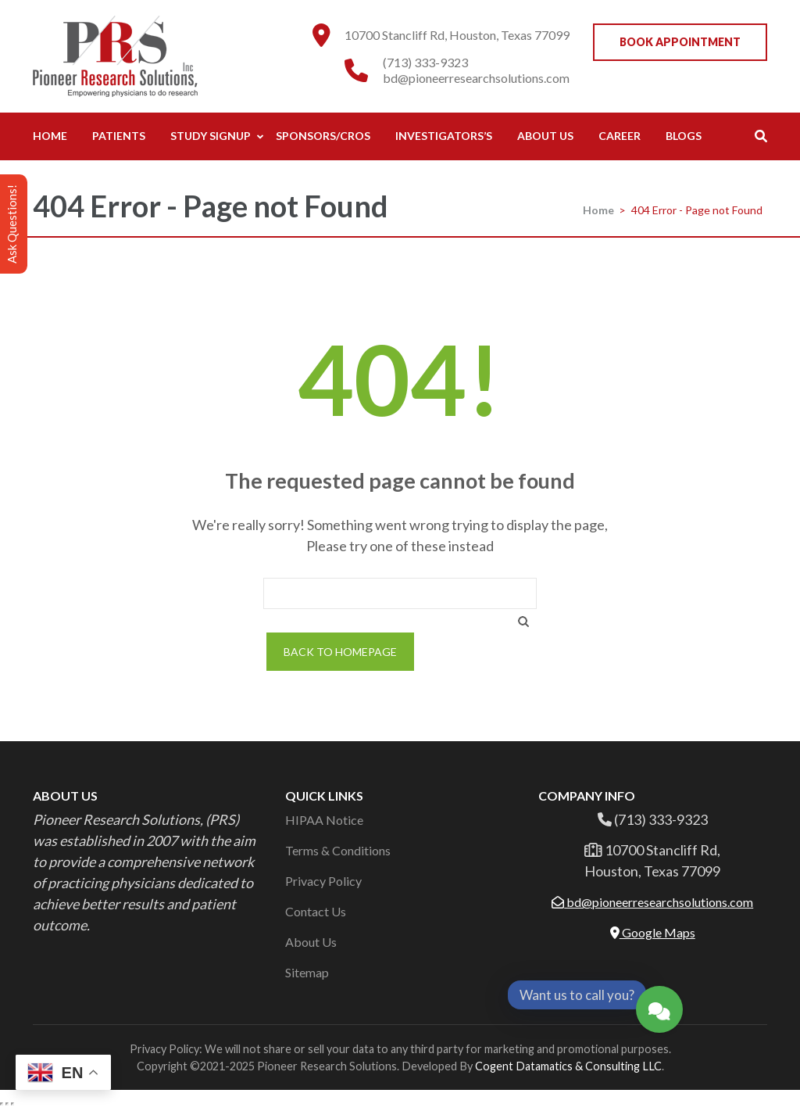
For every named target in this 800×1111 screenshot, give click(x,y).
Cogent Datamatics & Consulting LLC (568, 1066)
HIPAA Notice (324, 819)
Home (50, 135)
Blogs (684, 135)
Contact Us (315, 911)
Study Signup (210, 135)
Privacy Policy (323, 880)
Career (619, 135)
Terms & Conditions (338, 850)
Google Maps (652, 932)
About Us (545, 135)
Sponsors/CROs (323, 135)
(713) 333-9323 (425, 62)
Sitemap (307, 972)
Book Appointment (680, 41)
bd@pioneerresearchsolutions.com (476, 77)
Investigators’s (443, 135)
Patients (118, 135)
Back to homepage (340, 651)
